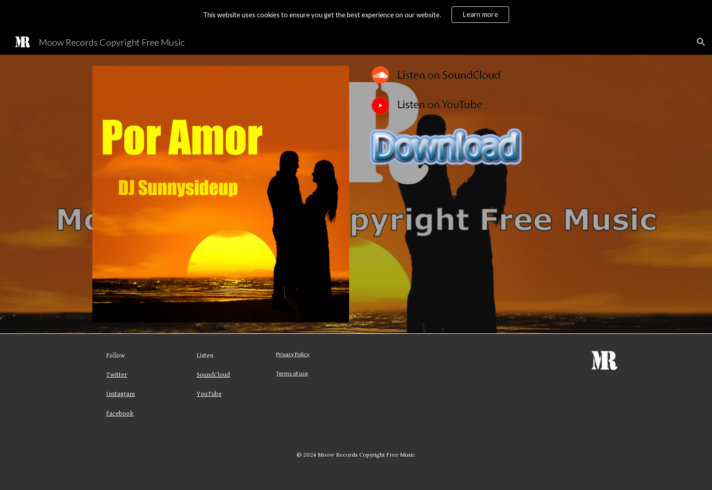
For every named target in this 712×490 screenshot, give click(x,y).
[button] (701, 42)
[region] (356, 14)
